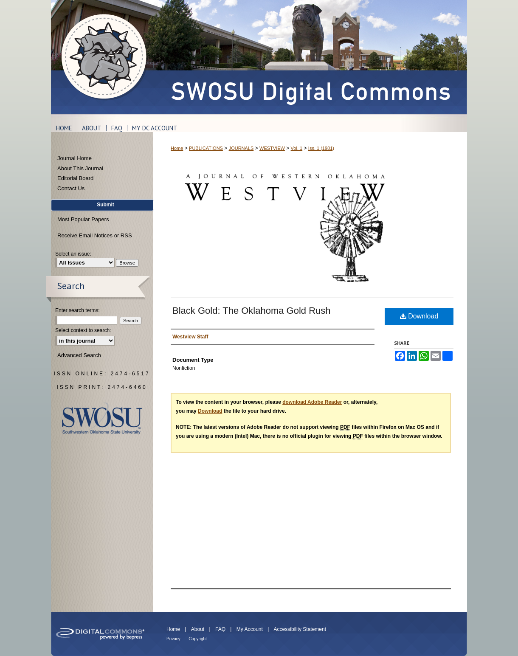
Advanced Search (79, 355)
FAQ (220, 629)
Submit (105, 205)
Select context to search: (83, 330)
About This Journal (80, 168)
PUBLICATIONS (206, 148)
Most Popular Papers (83, 219)
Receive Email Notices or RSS (94, 235)
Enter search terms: (77, 310)
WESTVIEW (272, 148)
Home (177, 148)
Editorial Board (75, 178)
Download (419, 316)
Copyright (198, 638)
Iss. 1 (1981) (321, 148)
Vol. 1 (297, 148)
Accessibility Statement (300, 629)
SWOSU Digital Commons (310, 57)
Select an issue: (73, 254)
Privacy (173, 638)
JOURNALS (241, 148)
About (197, 629)
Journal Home (74, 158)
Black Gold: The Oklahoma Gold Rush (251, 310)
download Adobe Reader (312, 402)
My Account (249, 629)
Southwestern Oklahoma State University (102, 418)
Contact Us (70, 188)
